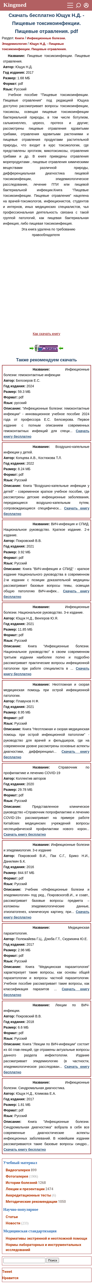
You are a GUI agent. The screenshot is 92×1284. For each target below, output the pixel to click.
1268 (42, 1183)
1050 (62, 1202)
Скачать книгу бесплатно (25, 834)
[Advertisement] (45, 284)
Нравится (10, 1278)
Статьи (12, 1217)
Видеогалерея (18, 1170)
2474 (49, 1189)
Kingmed (14, 5)
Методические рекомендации (31, 1201)
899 (34, 1170)
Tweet (7, 1271)
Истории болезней (21, 1183)
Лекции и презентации (25, 1189)
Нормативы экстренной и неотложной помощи (46, 1238)
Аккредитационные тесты (28, 1195)
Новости (13, 1223)
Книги (19, 38)
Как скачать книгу (46, 334)
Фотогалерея (17, 1176)
